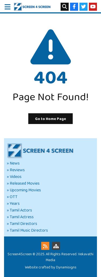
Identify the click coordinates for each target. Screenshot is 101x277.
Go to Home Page (50, 119)
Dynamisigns (66, 267)
